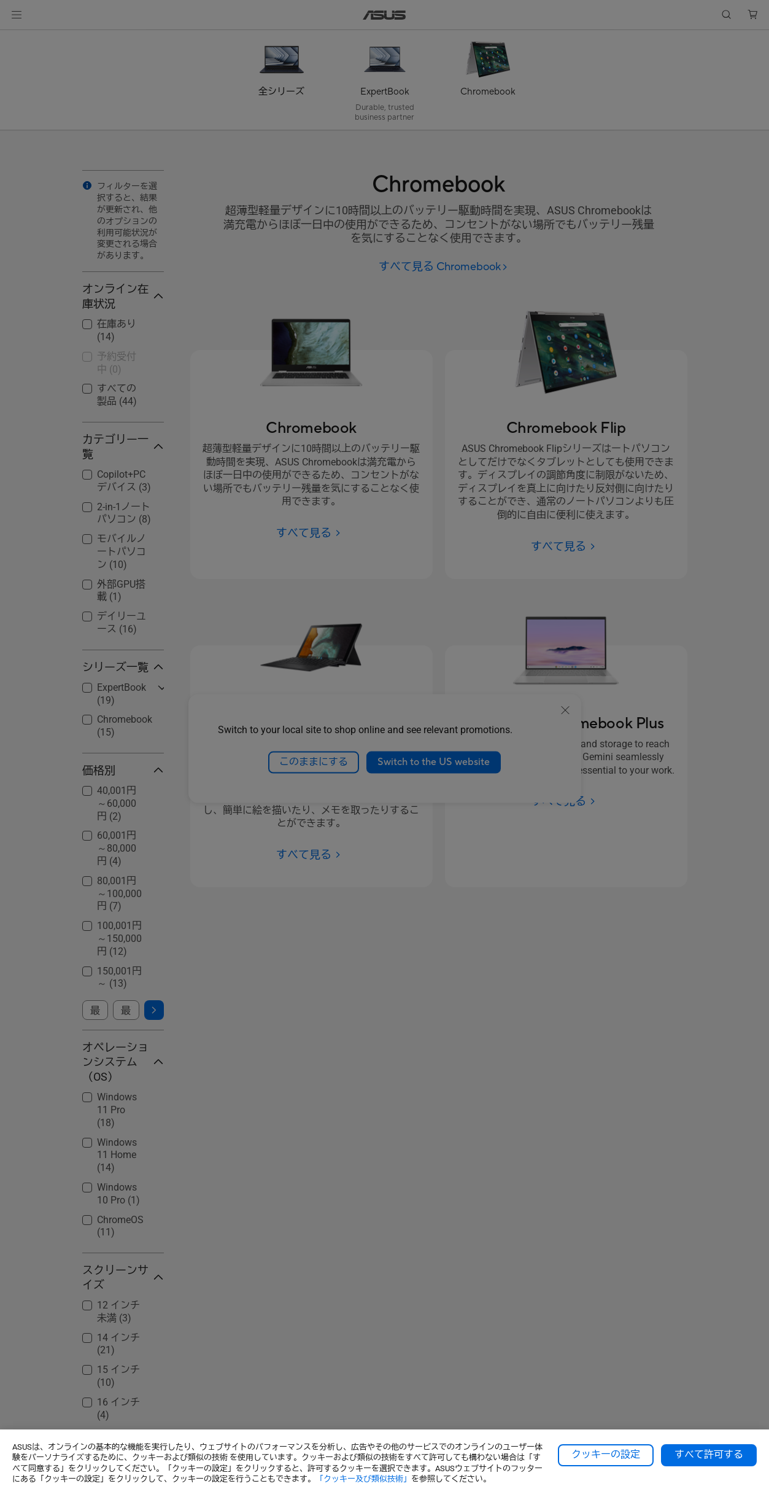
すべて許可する (708, 1454)
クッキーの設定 (605, 1454)
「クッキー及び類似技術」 (363, 1478)
